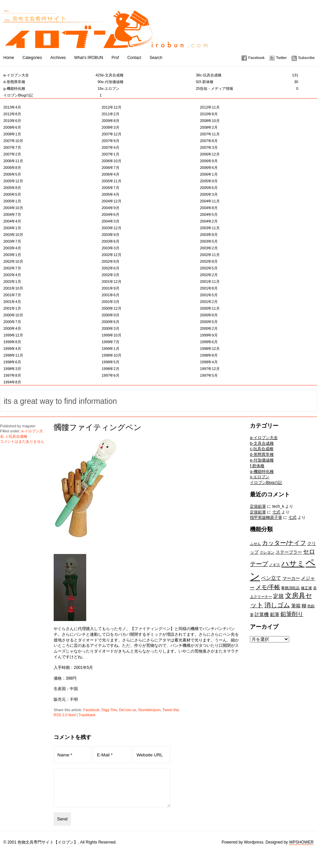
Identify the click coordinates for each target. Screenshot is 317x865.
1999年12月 (13, 335)
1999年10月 (111, 335)
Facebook (256, 58)
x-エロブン (151, 88)
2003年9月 (110, 235)
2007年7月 (12, 147)
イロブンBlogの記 (52, 95)
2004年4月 (12, 221)
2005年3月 (209, 194)
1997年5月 (209, 375)
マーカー (291, 578)
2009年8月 (110, 121)
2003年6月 (110, 241)
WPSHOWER (301, 849)
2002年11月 (210, 255)
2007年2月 (12, 154)
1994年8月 (12, 382)
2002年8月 (209, 261)
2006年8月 (12, 168)
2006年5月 (12, 174)
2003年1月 (12, 255)
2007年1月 (110, 154)
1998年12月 (210, 349)
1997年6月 (110, 375)
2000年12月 (111, 308)
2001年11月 (210, 282)
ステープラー (289, 552)
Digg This (109, 710)
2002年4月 (12, 275)
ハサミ (293, 563)
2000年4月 (12, 328)
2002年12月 (111, 255)
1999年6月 (209, 342)
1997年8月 (12, 375)
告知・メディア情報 (249, 88)
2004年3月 (110, 221)
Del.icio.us (127, 710)
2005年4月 (110, 194)
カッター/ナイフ (284, 542)
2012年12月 (111, 107)
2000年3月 (110, 328)
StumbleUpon (149, 710)
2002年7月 (12, 268)
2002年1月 (12, 282)
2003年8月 (209, 235)
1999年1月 (110, 349)
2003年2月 (209, 248)
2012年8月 (12, 114)
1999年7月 (110, 342)
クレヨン (267, 552)
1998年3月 (12, 369)
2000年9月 (110, 315)
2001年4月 (12, 302)
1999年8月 (12, 342)
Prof (115, 57)
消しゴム (277, 605)
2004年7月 (12, 214)
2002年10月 (13, 261)
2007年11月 (210, 134)
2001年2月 (209, 302)
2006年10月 (111, 161)
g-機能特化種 (52, 88)
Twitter (281, 58)
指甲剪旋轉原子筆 (266, 517)
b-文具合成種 (151, 75)
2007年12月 (111, 134)
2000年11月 (210, 308)
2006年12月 (210, 154)
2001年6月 (110, 295)
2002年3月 (110, 275)
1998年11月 (13, 355)
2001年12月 (111, 282)
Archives (58, 57)
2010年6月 (12, 121)
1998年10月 (111, 355)
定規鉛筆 (258, 506)
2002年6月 (110, 268)
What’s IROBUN (88, 57)
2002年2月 (209, 275)
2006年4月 (110, 174)
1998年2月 (110, 369)
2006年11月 (13, 161)
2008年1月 (12, 134)
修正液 (306, 588)
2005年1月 (12, 201)
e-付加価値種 (151, 81)
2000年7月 (12, 322)
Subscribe (306, 58)
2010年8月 (209, 114)
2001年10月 (13, 288)
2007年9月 (110, 141)
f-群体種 (249, 81)
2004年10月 (13, 208)
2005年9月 (209, 181)
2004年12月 (111, 201)
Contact (134, 57)
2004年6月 (110, 214)
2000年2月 (209, 328)
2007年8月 (209, 141)
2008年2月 (209, 127)
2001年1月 (12, 308)
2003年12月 (111, 228)
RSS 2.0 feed (64, 715)
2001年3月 (110, 302)
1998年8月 (209, 355)
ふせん (255, 544)
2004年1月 (12, 228)
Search (156, 57)
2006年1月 (209, 174)
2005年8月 (12, 188)
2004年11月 (210, 201)
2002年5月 (209, 268)
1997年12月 (210, 369)
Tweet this (170, 710)
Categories (32, 57)
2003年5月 (209, 241)
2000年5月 (209, 322)
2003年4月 (12, 248)
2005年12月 (13, 181)
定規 (278, 596)
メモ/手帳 (268, 587)
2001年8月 (209, 288)
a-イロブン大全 (52, 75)
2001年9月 (110, 288)
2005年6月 (209, 188)
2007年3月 (209, 147)
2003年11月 (210, 228)
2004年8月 (209, 208)
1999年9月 (209, 335)
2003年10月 (13, 235)
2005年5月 (12, 194)
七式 (276, 512)
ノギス (274, 565)
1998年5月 (110, 362)
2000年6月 (110, 322)
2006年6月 (209, 168)
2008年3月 (110, 127)
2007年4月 (110, 147)
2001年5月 (209, 295)
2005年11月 (111, 181)
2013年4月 (12, 107)
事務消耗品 (290, 588)
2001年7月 (12, 295)
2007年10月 (13, 141)
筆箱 (296, 605)
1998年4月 (209, 362)
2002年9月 (110, 261)
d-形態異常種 (52, 81)
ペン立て (271, 578)
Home (8, 57)
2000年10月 (13, 315)
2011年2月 (110, 114)
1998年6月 (12, 362)
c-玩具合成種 (249, 75)
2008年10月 (210, 121)
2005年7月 (110, 188)
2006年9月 (209, 161)
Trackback (86, 715)
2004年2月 (209, 221)
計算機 (262, 614)
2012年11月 (210, 107)
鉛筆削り (291, 614)
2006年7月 (110, 168)
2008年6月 (12, 127)
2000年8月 (209, 315)
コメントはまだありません (22, 441)
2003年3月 (110, 248)
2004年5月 (209, 214)
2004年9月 (110, 208)
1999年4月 (12, 349)
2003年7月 (12, 241)
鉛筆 (274, 614)
